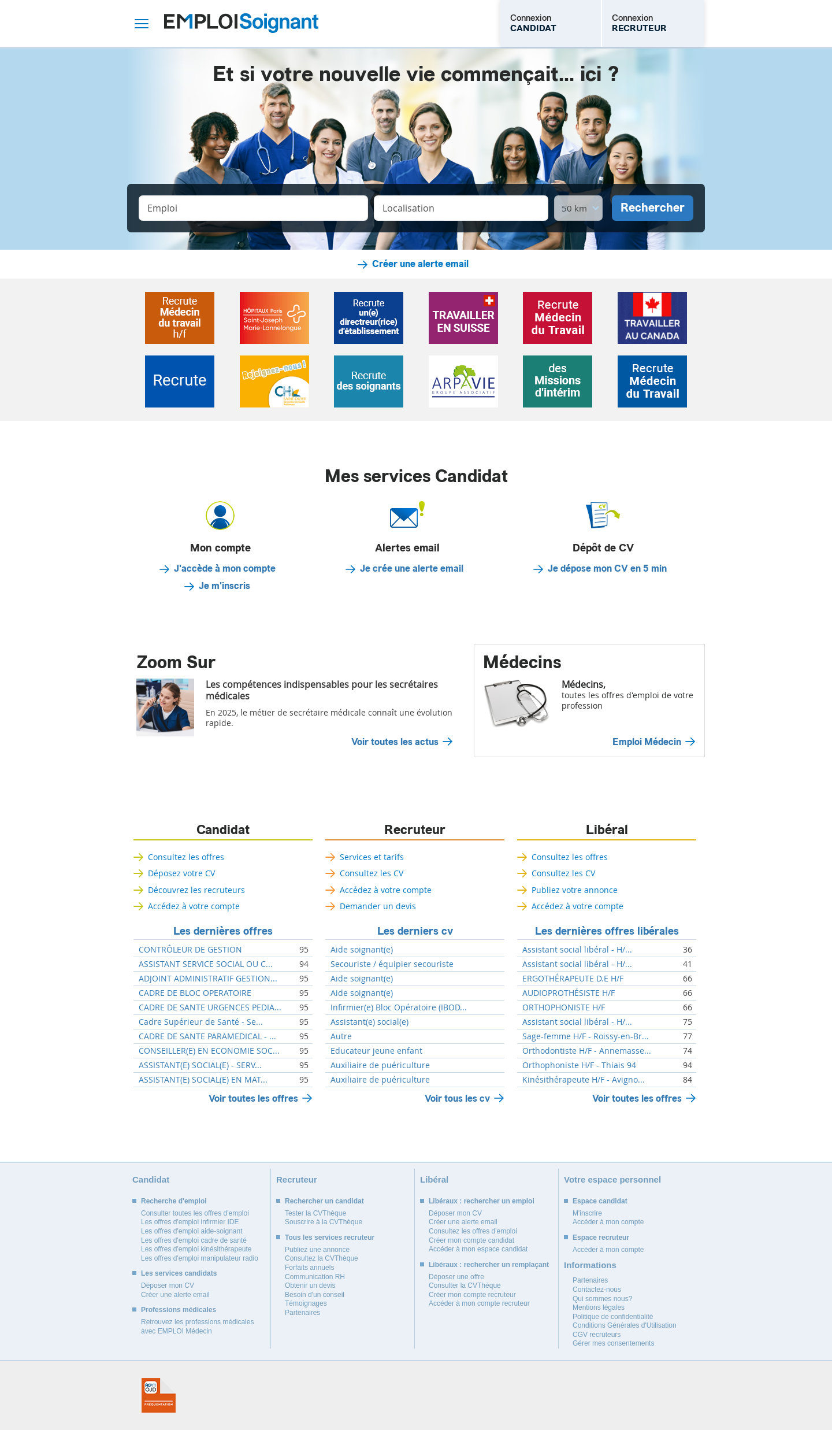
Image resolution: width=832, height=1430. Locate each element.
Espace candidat (600, 1201)
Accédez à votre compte (194, 906)
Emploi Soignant (241, 23)
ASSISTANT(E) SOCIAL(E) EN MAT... (203, 1080)
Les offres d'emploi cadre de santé (194, 1240)
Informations (590, 1265)
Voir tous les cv (457, 1098)
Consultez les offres (186, 856)
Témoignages (306, 1303)
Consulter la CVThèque (465, 1285)
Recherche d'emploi (174, 1201)
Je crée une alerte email (411, 569)
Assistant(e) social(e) (369, 1022)
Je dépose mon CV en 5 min (607, 569)
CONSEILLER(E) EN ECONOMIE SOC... (209, 1051)
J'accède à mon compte (225, 569)
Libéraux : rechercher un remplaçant (489, 1265)
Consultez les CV (371, 873)
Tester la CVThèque (315, 1213)
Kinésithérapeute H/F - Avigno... (583, 1080)
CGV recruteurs (597, 1335)
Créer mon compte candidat (471, 1240)
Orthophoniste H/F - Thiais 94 (579, 1065)
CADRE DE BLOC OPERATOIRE (195, 993)
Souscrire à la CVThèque (323, 1222)
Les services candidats (179, 1273)
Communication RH (315, 1277)
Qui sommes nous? (602, 1299)
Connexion (533, 23)
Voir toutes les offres (253, 1098)
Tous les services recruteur (329, 1237)
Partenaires (302, 1313)
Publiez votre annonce (575, 889)
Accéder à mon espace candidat (478, 1249)
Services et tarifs (372, 856)
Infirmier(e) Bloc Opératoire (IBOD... (398, 1007)
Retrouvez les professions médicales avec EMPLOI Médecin (197, 1326)
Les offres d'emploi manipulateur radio (199, 1258)
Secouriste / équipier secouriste (392, 964)
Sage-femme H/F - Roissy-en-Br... (585, 1036)
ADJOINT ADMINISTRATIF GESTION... (208, 978)
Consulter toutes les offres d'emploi (195, 1213)
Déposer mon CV (167, 1285)
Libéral (607, 830)
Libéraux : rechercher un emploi (481, 1201)
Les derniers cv (415, 931)
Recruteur (414, 830)
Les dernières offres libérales (607, 931)
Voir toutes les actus (395, 742)
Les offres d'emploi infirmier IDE (190, 1222)
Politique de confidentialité (613, 1317)
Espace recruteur (601, 1237)
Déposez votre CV (181, 873)
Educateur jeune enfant (376, 1051)
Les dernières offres (223, 931)
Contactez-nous (597, 1289)
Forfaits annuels (309, 1268)
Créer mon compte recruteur (472, 1295)
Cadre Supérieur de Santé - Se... (201, 1022)
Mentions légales (599, 1307)
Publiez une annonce (317, 1250)
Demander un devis (378, 906)
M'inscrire (587, 1213)
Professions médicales (178, 1310)
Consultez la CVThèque (321, 1258)
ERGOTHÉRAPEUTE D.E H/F (572, 978)
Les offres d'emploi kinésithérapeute (196, 1249)
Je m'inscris (224, 586)
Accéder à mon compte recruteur (479, 1303)
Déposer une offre (456, 1277)
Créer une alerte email (420, 264)
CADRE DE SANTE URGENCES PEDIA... (210, 1007)
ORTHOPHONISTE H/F (563, 1007)
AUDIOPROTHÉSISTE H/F (568, 993)
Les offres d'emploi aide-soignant (192, 1231)
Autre (341, 1036)
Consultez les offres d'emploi (473, 1231)
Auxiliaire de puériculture (380, 1065)
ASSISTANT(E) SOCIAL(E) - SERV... (200, 1065)
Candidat (223, 830)
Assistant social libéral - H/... (577, 949)
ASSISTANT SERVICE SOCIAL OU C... (206, 964)
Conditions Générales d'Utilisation (625, 1325)
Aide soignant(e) (361, 949)
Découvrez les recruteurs (196, 889)
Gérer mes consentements (613, 1343)
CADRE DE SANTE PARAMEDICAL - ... (207, 1036)
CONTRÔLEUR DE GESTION (190, 949)
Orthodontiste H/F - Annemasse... (586, 1051)
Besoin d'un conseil (314, 1295)
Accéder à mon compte (608, 1222)
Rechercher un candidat (324, 1201)
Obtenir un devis (310, 1285)
